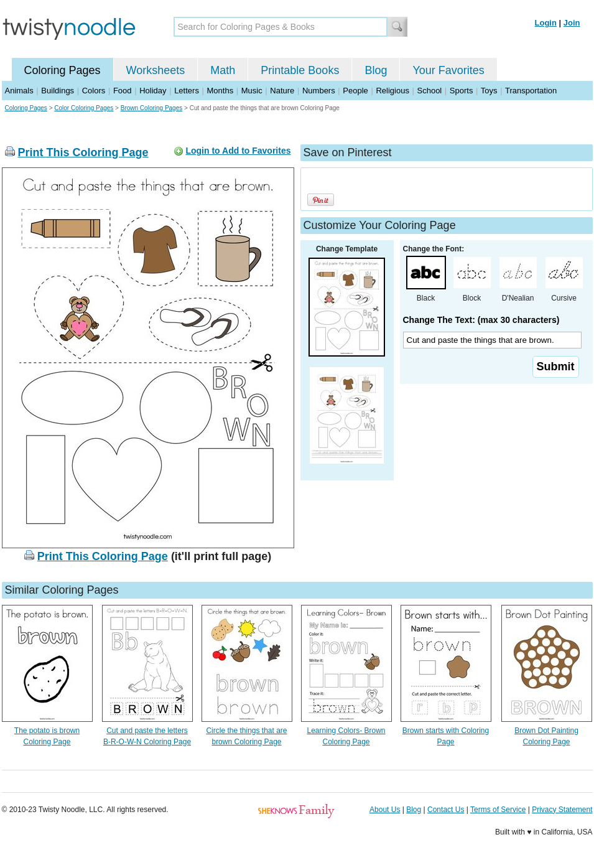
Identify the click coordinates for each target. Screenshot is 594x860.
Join (572, 22)
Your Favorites (448, 70)
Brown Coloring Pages (152, 108)
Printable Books (300, 70)
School (429, 90)
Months (220, 90)
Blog (375, 70)
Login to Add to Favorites (237, 151)
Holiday (152, 90)
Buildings (57, 90)
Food (122, 90)
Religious (392, 90)
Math (222, 70)
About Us (384, 809)
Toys (489, 90)
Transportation (531, 90)
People (355, 90)
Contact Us (445, 809)
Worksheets (155, 70)
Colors (94, 90)
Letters (186, 90)
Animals (19, 90)
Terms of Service (498, 809)
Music (251, 90)
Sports (461, 90)
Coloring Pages (62, 70)
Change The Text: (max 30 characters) (481, 320)
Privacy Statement (562, 809)
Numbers (318, 90)
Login (546, 22)
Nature (282, 90)
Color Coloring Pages (83, 108)
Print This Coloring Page (83, 152)
